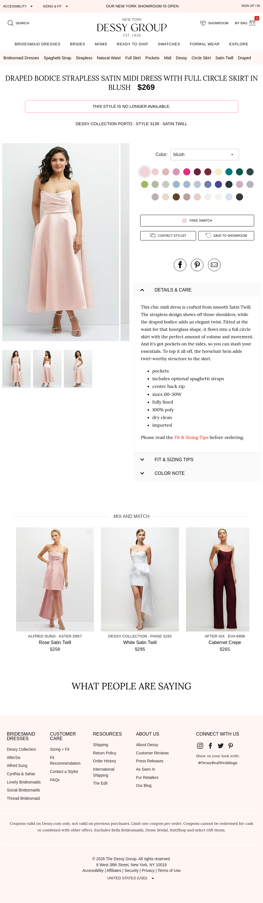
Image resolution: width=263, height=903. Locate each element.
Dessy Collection (21, 749)
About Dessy (147, 745)
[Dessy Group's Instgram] (202, 745)
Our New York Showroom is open (142, 6)
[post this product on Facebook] (180, 265)
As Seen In (145, 769)
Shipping (100, 745)
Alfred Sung (17, 766)
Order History (104, 761)
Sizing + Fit (59, 749)
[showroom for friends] (214, 23)
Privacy (148, 870)
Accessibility (93, 870)
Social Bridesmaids (23, 790)
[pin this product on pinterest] (197, 265)
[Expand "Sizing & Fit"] (56, 6)
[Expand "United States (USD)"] (131, 878)
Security (132, 870)
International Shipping (103, 772)
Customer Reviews (152, 753)
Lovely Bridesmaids (24, 782)
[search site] (18, 23)
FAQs (55, 780)
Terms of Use (169, 870)
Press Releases (149, 761)
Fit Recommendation (65, 761)
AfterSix (14, 758)
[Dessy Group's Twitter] (223, 745)
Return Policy (104, 753)
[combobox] (200, 154)
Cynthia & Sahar (21, 774)
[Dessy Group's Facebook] (212, 745)
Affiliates (114, 870)
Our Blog (143, 785)
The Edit (100, 783)
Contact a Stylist (64, 772)
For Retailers (147, 778)
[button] (61, 243)
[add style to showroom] (226, 235)
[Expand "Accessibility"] (18, 6)
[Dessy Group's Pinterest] (233, 745)
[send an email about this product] (214, 265)
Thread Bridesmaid (23, 798)
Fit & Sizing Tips (191, 437)
